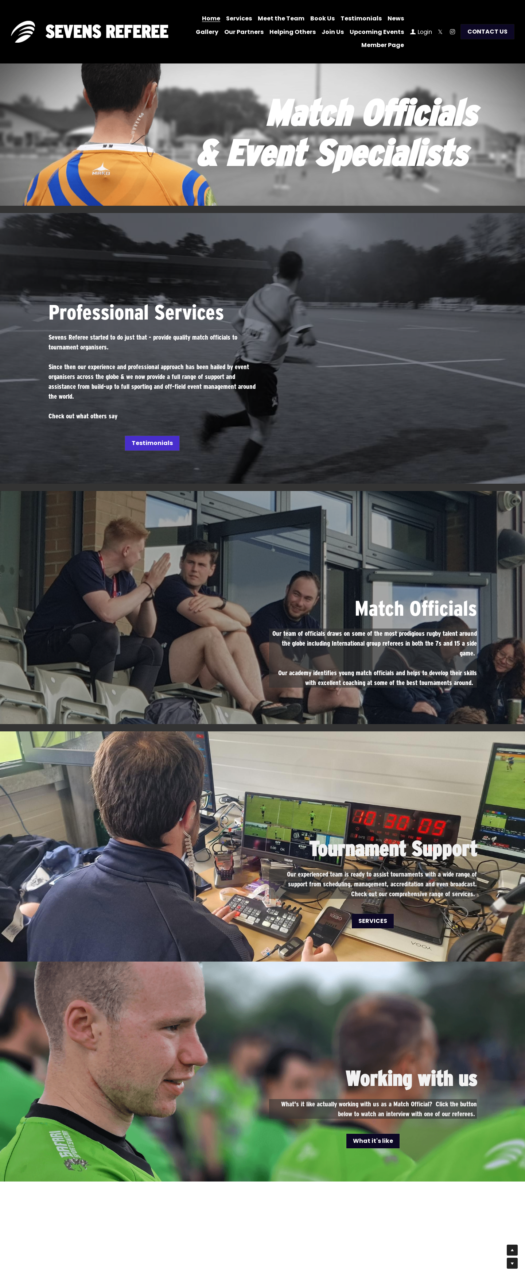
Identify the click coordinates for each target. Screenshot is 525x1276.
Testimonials (152, 443)
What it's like (373, 1141)
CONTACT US (487, 31)
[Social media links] (440, 32)
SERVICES (372, 921)
